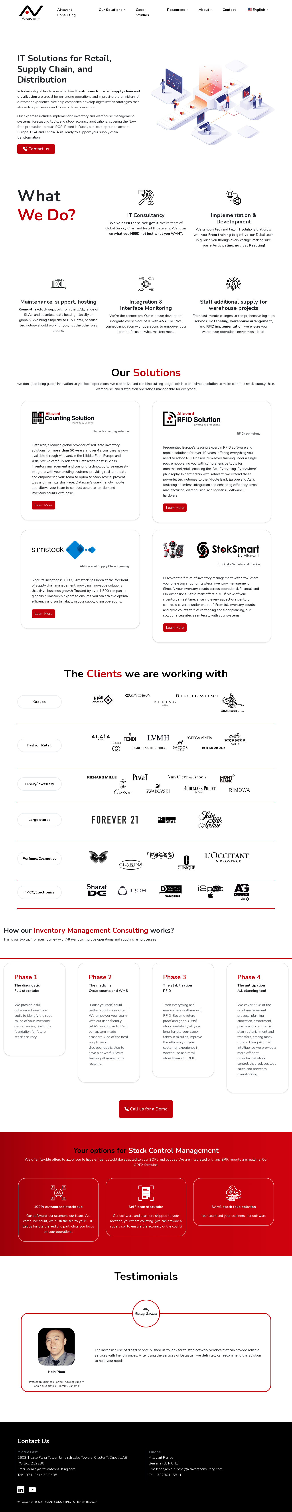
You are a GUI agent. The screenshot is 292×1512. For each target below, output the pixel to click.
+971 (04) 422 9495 (40, 1474)
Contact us (36, 149)
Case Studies (142, 12)
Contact (229, 9)
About (204, 9)
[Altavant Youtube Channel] (32, 1490)
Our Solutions (110, 9)
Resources (176, 9)
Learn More (43, 505)
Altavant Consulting (66, 12)
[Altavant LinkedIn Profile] (20, 1490)
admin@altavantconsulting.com (51, 1469)
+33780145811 (168, 1474)
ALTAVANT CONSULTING (55, 1502)
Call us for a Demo (146, 1109)
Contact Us (33, 1441)
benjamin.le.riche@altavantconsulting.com (191, 1469)
